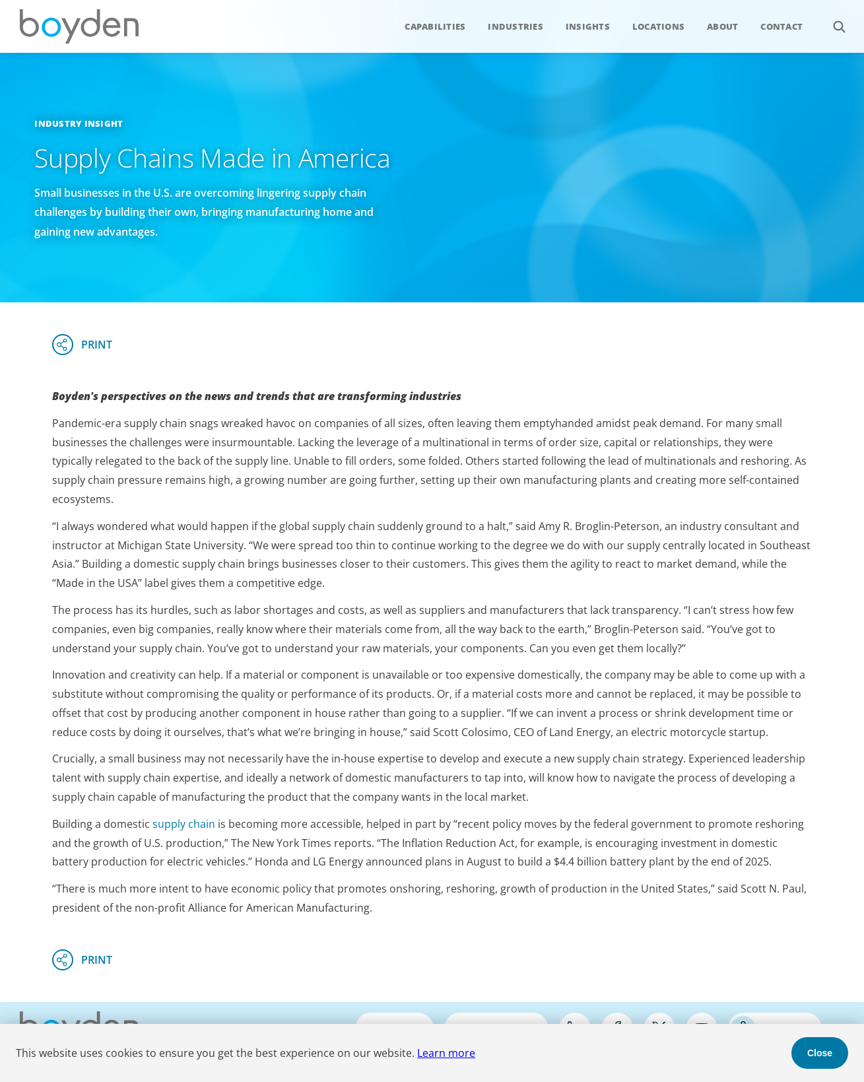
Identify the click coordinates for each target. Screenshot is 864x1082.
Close (819, 1053)
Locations (658, 26)
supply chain (183, 824)
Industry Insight (78, 123)
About (722, 26)
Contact (781, 26)
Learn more (446, 1053)
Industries (515, 26)
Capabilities (435, 26)
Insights (588, 26)
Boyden (79, 26)
